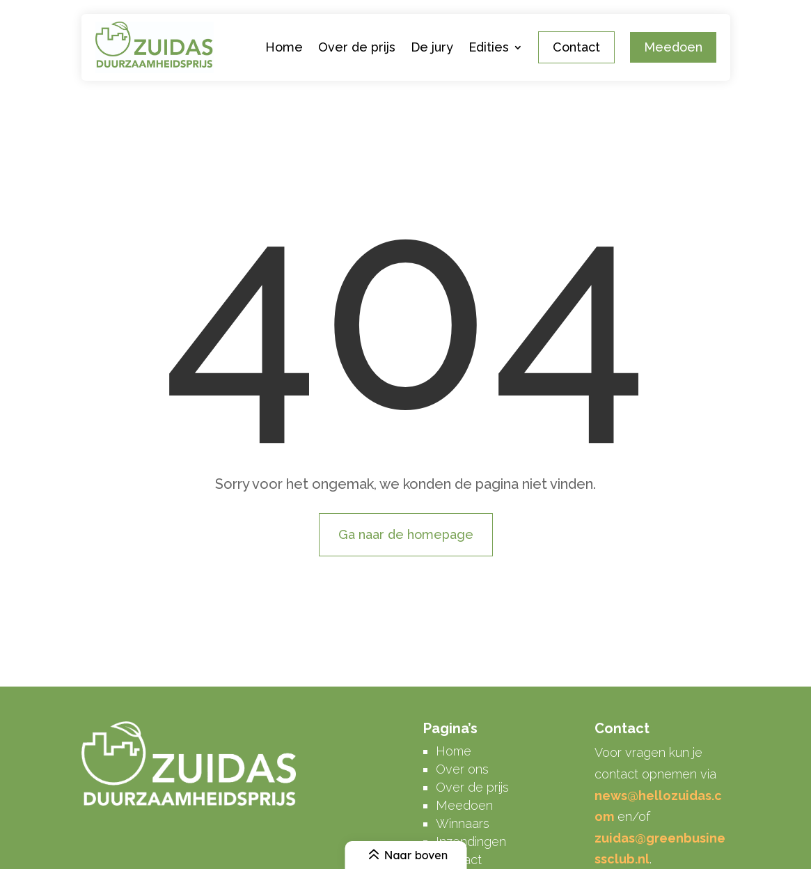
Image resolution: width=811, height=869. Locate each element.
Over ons (462, 769)
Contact (576, 47)
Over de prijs (356, 47)
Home (284, 47)
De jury (432, 47)
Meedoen (673, 47)
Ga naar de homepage (405, 534)
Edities (489, 47)
